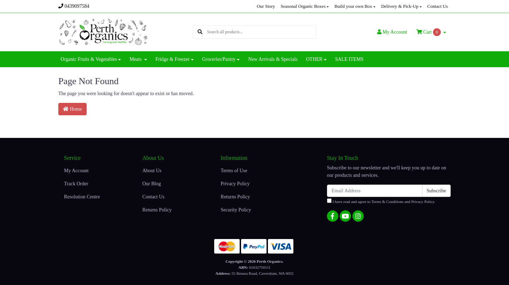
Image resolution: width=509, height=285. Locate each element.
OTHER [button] (314, 59)
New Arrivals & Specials (273, 59)
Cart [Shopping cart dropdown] (429, 32)
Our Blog (151, 183)
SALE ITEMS (349, 59)
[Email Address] (374, 191)
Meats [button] (136, 59)
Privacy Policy (235, 183)
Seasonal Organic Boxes (303, 6)
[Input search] (261, 32)
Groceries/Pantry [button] (219, 59)
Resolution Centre (82, 196)
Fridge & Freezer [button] (172, 59)
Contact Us (437, 6)
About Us (152, 170)
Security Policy (236, 210)
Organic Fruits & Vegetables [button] (89, 59)
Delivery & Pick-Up (399, 6)
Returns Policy (157, 210)
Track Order (76, 183)
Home (72, 109)
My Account (76, 170)
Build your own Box (353, 6)
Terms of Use (234, 170)
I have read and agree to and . (381, 201)
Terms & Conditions (387, 201)
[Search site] (200, 32)
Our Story (266, 6)
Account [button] (392, 32)
